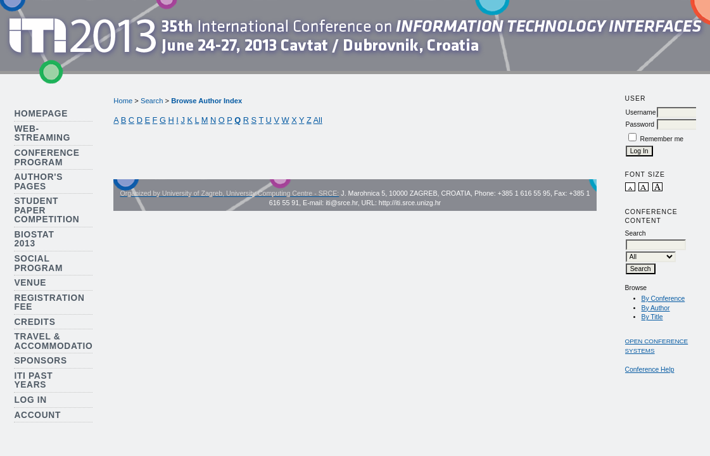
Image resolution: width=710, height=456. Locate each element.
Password (640, 124)
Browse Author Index (206, 100)
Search (152, 100)
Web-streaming (42, 133)
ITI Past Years (33, 380)
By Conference (663, 298)
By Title (652, 317)
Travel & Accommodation (56, 341)
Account (37, 415)
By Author (656, 308)
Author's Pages (38, 181)
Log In (30, 400)
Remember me (661, 139)
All (318, 120)
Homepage (41, 113)
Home (122, 100)
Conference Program (46, 157)
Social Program (38, 263)
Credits (34, 322)
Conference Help (650, 369)
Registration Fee (49, 302)
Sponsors (40, 360)
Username (641, 112)
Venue (30, 283)
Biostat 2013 (34, 239)
